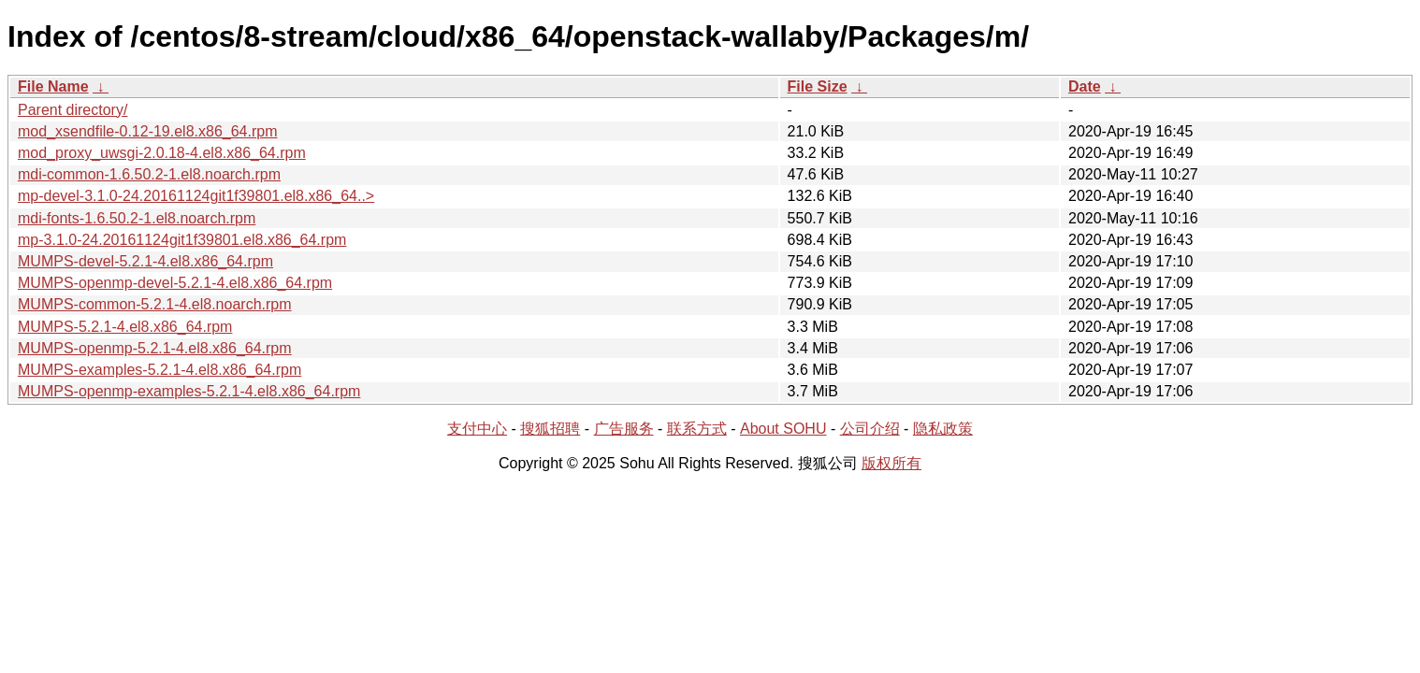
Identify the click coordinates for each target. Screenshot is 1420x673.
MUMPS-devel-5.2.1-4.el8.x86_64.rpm (145, 261)
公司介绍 (870, 429)
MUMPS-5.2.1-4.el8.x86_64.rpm (125, 327)
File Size (818, 86)
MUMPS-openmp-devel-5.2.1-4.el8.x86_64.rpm (175, 283)
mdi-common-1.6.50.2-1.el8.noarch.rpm (149, 174)
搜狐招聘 (550, 429)
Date (1084, 86)
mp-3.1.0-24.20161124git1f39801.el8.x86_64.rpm (182, 240)
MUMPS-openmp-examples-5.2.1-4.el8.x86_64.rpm (189, 391)
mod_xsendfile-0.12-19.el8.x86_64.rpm (148, 131)
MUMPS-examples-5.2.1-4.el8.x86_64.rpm (159, 370)
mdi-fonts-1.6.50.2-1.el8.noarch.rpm (136, 218)
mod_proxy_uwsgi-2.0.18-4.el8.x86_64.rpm (162, 153)
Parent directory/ (72, 110)
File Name (53, 86)
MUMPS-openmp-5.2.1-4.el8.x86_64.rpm (155, 348)
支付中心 (477, 429)
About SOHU (783, 429)
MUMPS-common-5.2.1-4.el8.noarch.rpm (155, 304)
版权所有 (891, 463)
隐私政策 (943, 429)
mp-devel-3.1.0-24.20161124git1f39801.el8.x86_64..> (196, 196)
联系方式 (697, 429)
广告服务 (624, 429)
